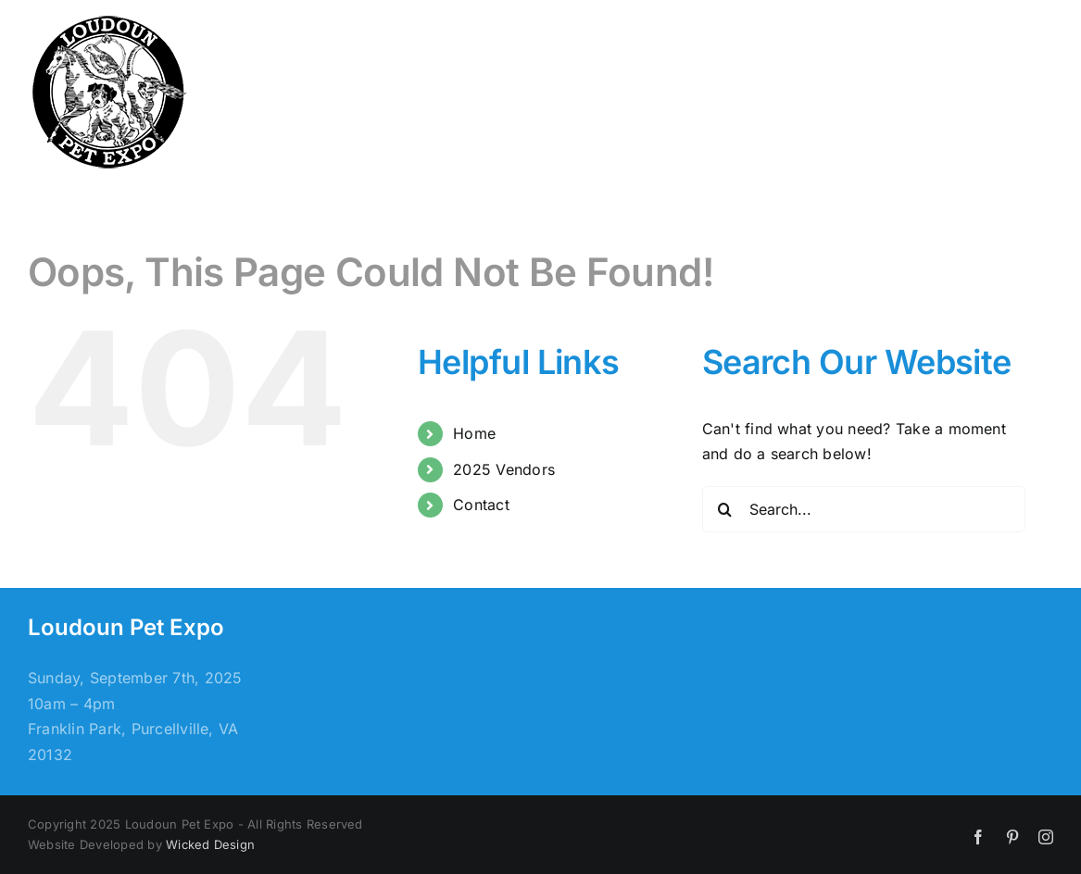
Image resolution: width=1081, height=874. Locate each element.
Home (474, 433)
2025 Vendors (504, 469)
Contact (481, 504)
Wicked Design (210, 844)
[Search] (725, 509)
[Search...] (863, 509)
